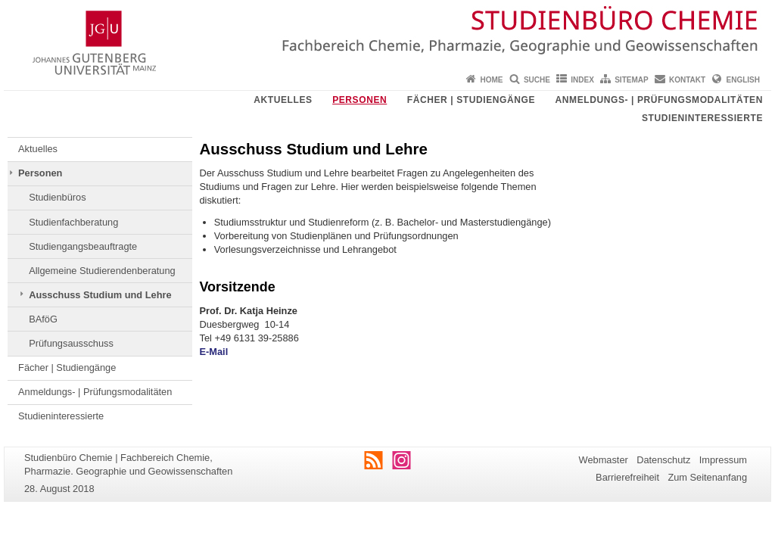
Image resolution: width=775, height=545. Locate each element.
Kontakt (687, 80)
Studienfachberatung (73, 222)
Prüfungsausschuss (71, 343)
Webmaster (603, 460)
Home (492, 80)
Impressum (723, 460)
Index (582, 80)
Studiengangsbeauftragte (83, 246)
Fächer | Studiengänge (471, 100)
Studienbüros (57, 197)
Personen (359, 100)
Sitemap (631, 80)
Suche (537, 80)
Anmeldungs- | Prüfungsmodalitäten (659, 100)
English (743, 80)
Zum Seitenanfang (707, 477)
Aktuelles (283, 100)
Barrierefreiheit (627, 477)
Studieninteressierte (702, 118)
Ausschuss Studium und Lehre (100, 295)
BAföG (43, 319)
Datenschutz (663, 460)
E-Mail (214, 351)
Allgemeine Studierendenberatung (102, 270)
